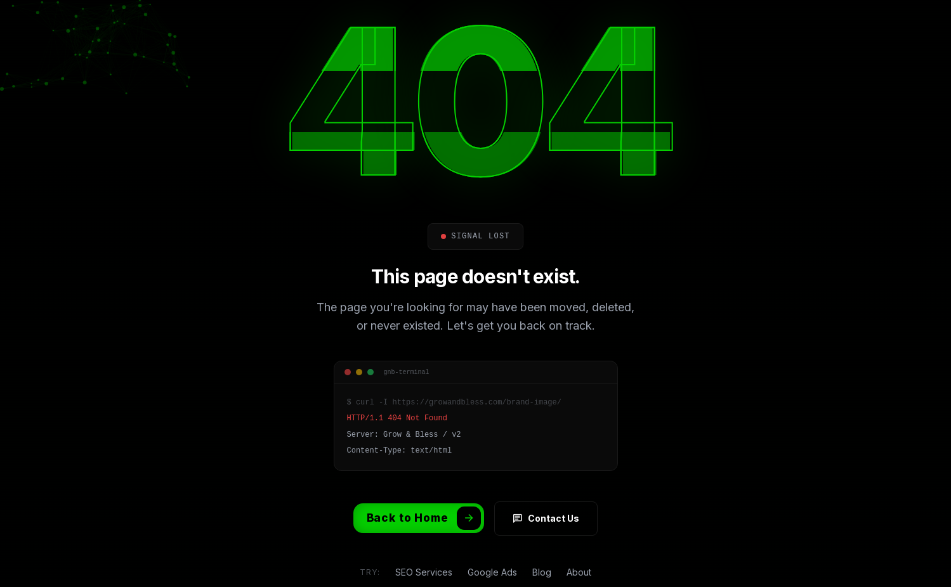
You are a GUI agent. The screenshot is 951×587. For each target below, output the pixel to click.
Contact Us (546, 518)
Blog (541, 572)
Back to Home (424, 518)
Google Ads (492, 572)
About (579, 572)
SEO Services (423, 572)
